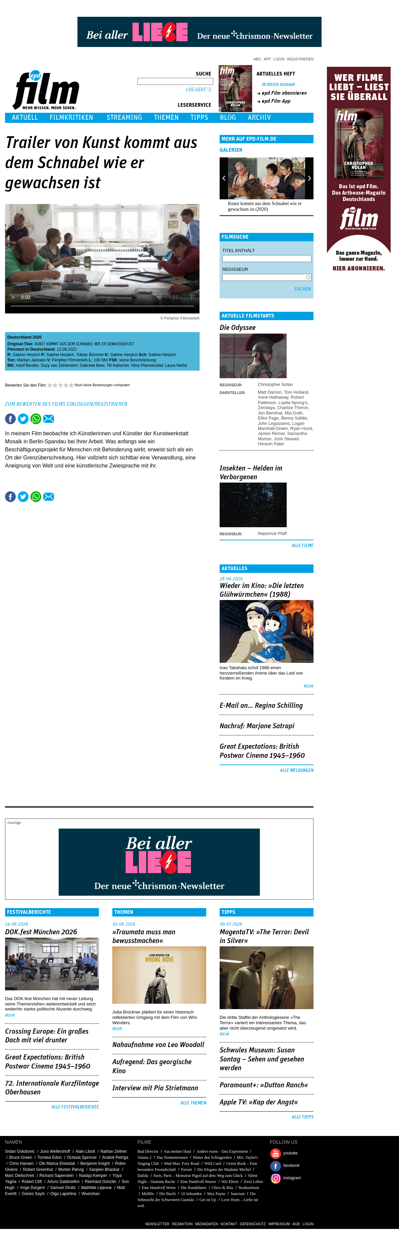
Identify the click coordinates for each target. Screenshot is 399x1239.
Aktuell (25, 117)
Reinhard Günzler (100, 1181)
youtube (290, 1153)
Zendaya (266, 407)
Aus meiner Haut (177, 1151)
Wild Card (213, 1163)
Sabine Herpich (26, 354)
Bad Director (147, 1151)
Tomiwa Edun (50, 1157)
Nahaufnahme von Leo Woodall (158, 1045)
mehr (309, 686)
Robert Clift (32, 1181)
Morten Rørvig (71, 1169)
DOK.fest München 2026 (41, 932)
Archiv (259, 117)
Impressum (279, 1224)
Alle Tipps (303, 1117)
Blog (228, 117)
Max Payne (216, 1193)
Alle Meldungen (297, 770)
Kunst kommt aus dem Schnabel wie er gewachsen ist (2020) (264, 206)
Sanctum (238, 1193)
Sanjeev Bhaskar (104, 1169)
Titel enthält (238, 250)
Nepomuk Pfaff (272, 533)
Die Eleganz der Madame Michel (223, 1169)
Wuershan (90, 1193)
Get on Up (207, 1199)
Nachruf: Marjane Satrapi (257, 726)
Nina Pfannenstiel (147, 365)
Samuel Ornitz (63, 1187)
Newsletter (157, 1224)
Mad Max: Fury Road (181, 1163)
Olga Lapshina (63, 1193)
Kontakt (229, 1224)
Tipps (199, 117)
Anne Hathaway (273, 397)
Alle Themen (193, 1103)
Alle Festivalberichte (75, 1107)
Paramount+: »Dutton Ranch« (264, 1085)
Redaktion (182, 1224)
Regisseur (235, 269)
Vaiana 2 (144, 1157)
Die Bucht (167, 1193)
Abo (257, 59)
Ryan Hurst (301, 428)
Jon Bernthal (270, 412)
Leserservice (194, 105)
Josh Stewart (286, 438)
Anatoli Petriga (115, 1157)
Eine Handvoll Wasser (198, 1181)
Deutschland (19, 337)
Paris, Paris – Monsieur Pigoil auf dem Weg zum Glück (198, 1175)
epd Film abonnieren (284, 93)
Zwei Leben (253, 1181)
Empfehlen (48, 418)
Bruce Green (20, 1157)
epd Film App (276, 101)
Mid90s (148, 1193)
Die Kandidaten (194, 1187)
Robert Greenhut (38, 1169)
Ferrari (186, 1169)
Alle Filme (303, 545)
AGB (296, 1224)
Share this (10, 418)
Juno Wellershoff (55, 1151)
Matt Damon (270, 392)
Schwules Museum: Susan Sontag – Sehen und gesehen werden (262, 1059)
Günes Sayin (33, 1193)
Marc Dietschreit (19, 1175)
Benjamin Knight (95, 1163)
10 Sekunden (191, 1193)
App (267, 59)
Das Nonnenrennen (172, 1157)
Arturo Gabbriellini (63, 1181)
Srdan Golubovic (20, 1151)
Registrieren (300, 59)
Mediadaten (206, 1224)
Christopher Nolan (275, 384)
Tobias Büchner (90, 354)
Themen (166, 117)
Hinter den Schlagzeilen (212, 1157)
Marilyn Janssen (31, 360)
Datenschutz (253, 1224)
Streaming (124, 117)
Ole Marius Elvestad (57, 1163)
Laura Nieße (176, 365)
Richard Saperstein (57, 1175)
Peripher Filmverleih (70, 360)
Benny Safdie (294, 417)
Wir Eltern (230, 1181)
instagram (292, 1178)
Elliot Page (268, 417)
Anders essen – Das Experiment (222, 1151)
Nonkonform (248, 1187)
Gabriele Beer (92, 365)
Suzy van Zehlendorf (59, 365)
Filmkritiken (71, 117)
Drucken (61, 418)
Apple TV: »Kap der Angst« (259, 1102)
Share (36, 418)
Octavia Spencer (82, 1157)
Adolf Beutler (27, 365)
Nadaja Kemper (93, 1175)
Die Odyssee (237, 328)
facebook (291, 1165)
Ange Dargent (32, 1187)
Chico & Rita (222, 1187)
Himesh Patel (271, 443)
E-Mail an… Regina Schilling (261, 705)
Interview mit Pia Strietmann (155, 1088)
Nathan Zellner (113, 1151)
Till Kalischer (118, 365)
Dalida (142, 1175)
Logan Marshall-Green (281, 426)
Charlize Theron (292, 407)
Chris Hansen (21, 1163)
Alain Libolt (85, 1151)
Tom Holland (296, 392)
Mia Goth (293, 412)
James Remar (271, 433)
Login (279, 59)
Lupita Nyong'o (292, 402)
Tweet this (23, 418)
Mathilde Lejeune (96, 1187)
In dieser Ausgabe (278, 85)
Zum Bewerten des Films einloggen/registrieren (66, 404)
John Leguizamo (274, 423)
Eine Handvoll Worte (159, 1187)
